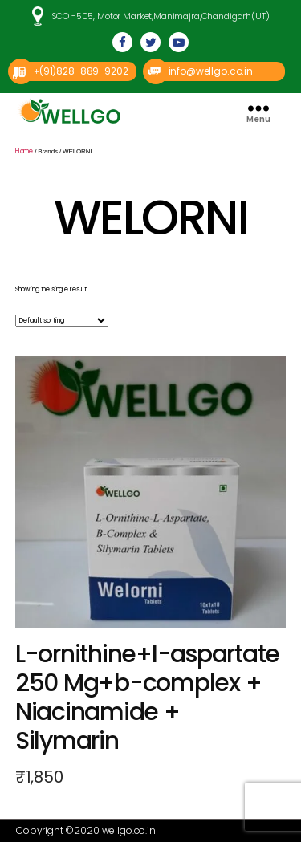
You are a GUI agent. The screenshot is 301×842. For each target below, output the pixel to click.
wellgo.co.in (129, 830)
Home (24, 151)
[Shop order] (61, 321)
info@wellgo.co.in (211, 71)
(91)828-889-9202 (83, 71)
